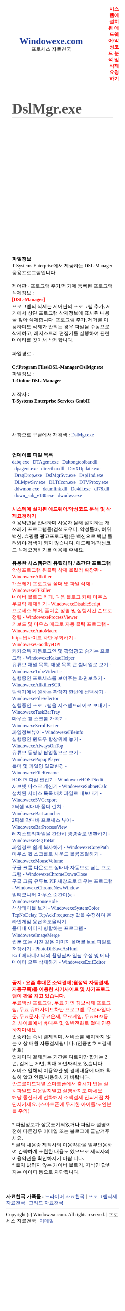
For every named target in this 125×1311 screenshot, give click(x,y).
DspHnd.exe (91, 475)
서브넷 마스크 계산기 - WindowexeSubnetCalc (59, 786)
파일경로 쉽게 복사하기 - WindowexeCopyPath (60, 847)
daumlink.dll (55, 488)
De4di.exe (81, 488)
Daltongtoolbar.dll (80, 461)
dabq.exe (20, 461)
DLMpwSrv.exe (29, 482)
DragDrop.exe (28, 475)
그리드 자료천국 (46, 1202)
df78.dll (101, 488)
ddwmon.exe (26, 488)
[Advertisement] (56, 182)
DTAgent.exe (45, 461)
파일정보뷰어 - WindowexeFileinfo (47, 732)
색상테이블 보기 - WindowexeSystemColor (55, 908)
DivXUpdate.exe (84, 468)
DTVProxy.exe (93, 482)
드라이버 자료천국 (65, 1196)
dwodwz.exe (70, 495)
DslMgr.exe (82, 434)
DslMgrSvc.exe (60, 475)
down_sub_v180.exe (34, 495)
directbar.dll (52, 468)
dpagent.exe (26, 468)
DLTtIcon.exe (62, 482)
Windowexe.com (51, 41)
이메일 (46, 1220)
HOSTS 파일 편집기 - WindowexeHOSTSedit (57, 779)
